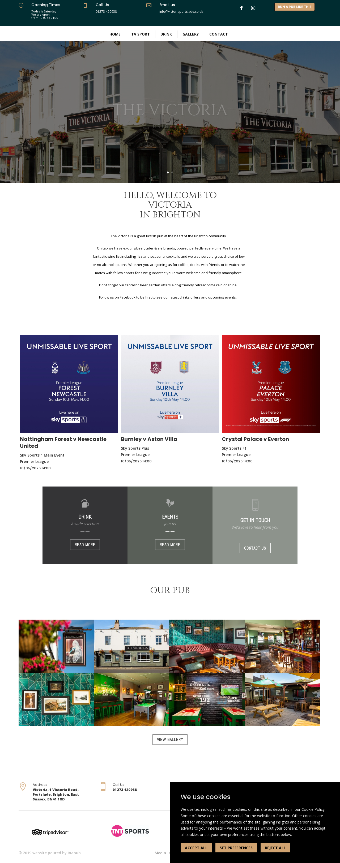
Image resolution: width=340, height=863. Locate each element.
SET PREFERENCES (236, 847)
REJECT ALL (275, 847)
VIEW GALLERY (170, 739)
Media (160, 852)
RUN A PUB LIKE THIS (294, 7)
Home (115, 34)
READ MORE (85, 544)
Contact (218, 34)
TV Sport (140, 34)
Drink (166, 34)
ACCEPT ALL (196, 847)
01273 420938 (106, 11)
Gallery (190, 34)
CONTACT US (255, 548)
